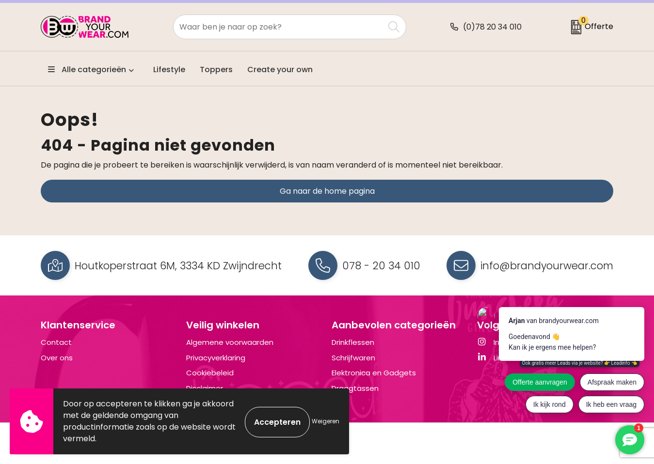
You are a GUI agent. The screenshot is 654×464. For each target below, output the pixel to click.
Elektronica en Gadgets (374, 373)
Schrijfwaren (353, 358)
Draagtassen (355, 388)
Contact (56, 342)
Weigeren (325, 421)
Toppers (216, 69)
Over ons (57, 358)
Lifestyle (169, 69)
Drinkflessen (353, 342)
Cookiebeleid (210, 373)
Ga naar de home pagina (327, 191)
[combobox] (279, 27)
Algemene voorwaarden (229, 342)
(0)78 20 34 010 (492, 27)
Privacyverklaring (215, 358)
